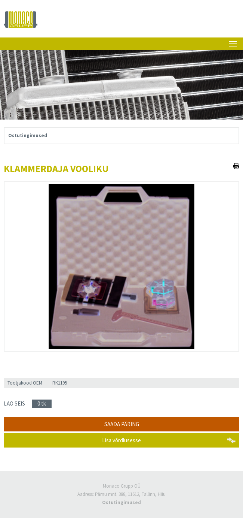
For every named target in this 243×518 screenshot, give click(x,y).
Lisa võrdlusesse (121, 440)
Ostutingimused (27, 135)
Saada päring (121, 424)
